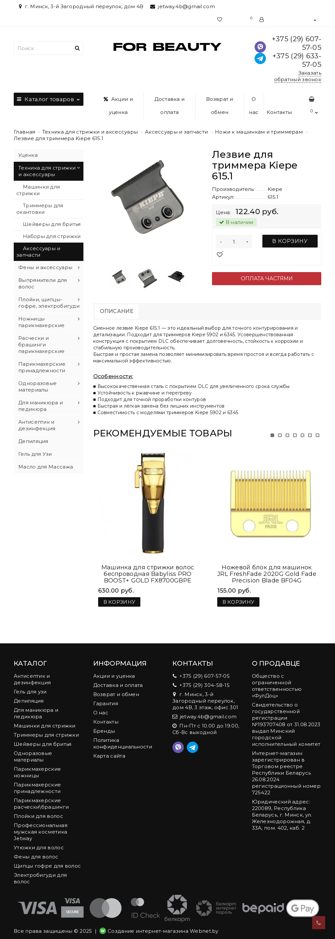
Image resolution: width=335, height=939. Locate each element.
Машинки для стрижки (38, 190)
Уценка (28, 155)
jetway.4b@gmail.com (182, 6)
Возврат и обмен (219, 105)
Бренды (104, 724)
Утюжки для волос (39, 841)
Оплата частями (267, 278)
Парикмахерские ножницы (37, 765)
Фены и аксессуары (45, 267)
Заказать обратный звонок (298, 76)
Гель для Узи (35, 454)
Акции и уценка (118, 105)
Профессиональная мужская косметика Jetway (40, 825)
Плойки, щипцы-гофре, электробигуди (48, 302)
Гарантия (105, 697)
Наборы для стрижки (51, 236)
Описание (116, 311)
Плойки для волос (38, 809)
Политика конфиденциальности (122, 736)
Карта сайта (109, 749)
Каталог (48, 97)
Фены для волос (36, 850)
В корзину (290, 241)
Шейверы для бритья (51, 224)
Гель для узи (30, 685)
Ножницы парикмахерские (41, 322)
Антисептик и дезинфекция (36, 425)
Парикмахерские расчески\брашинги (41, 797)
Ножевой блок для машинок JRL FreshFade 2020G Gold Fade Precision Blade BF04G (266, 567)
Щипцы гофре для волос (47, 859)
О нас (253, 105)
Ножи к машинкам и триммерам (259, 132)
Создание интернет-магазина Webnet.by (163, 925)
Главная (24, 132)
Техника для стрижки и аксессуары (90, 132)
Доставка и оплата (169, 105)
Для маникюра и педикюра (40, 405)
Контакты (279, 112)
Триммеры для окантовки (39, 208)
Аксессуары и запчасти (176, 132)
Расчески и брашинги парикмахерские (41, 344)
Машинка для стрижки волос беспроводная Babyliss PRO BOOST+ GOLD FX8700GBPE (147, 567)
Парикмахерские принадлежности (41, 367)
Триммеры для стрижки (46, 728)
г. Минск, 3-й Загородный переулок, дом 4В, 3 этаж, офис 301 (205, 694)
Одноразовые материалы (37, 386)
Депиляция (33, 441)
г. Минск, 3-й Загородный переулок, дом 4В (80, 6)
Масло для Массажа (45, 467)
